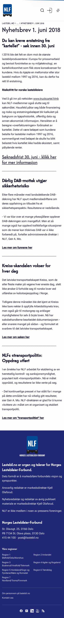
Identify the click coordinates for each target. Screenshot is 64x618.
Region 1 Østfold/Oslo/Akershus (12, 556)
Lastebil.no (8, 23)
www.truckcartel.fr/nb (46, 98)
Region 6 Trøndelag (42, 570)
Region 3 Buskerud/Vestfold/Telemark (16, 564)
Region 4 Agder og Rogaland (46, 562)
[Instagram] (37, 611)
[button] (58, 10)
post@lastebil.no (28, 537)
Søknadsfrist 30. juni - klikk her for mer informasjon (29, 159)
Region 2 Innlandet (42, 554)
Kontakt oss (7, 597)
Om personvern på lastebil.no (16, 593)
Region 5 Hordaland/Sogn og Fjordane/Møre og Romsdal (15, 571)
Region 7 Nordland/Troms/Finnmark (14, 579)
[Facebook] (21, 611)
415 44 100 (9, 537)
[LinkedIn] (32, 611)
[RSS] (43, 611)
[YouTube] (26, 611)
